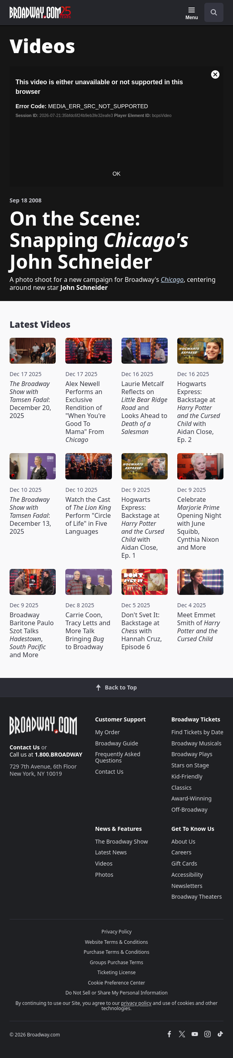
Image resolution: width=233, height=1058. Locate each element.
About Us (183, 841)
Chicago (172, 279)
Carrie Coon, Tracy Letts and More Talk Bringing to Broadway (87, 630)
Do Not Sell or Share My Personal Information (116, 992)
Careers (181, 852)
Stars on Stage (190, 765)
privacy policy (136, 1003)
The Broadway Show (121, 841)
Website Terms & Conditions (116, 942)
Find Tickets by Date (197, 732)
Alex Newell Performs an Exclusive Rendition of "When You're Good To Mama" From (85, 411)
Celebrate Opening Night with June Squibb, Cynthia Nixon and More (199, 523)
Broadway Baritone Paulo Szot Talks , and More (32, 634)
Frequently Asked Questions (118, 757)
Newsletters (186, 886)
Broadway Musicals (196, 743)
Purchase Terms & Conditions (116, 952)
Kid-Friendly (186, 776)
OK (116, 173)
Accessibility (187, 874)
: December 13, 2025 (30, 515)
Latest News (111, 852)
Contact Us (25, 747)
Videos (104, 863)
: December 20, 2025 (30, 399)
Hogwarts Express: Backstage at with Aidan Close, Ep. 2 (198, 411)
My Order (107, 732)
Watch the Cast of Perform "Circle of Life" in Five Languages (88, 515)
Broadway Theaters (196, 896)
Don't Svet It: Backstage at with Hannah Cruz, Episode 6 (141, 630)
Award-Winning (191, 798)
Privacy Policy (117, 931)
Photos (104, 874)
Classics (181, 787)
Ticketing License (117, 972)
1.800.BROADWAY (58, 754)
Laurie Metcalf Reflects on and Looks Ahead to (144, 407)
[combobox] (210, 12)
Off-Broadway (189, 809)
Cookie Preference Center (116, 982)
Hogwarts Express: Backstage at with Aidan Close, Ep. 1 (142, 527)
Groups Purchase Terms (116, 962)
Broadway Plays (191, 754)
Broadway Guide (116, 743)
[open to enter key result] (213, 12)
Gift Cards (184, 863)
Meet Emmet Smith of (198, 626)
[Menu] (192, 13)
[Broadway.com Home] (40, 12)
